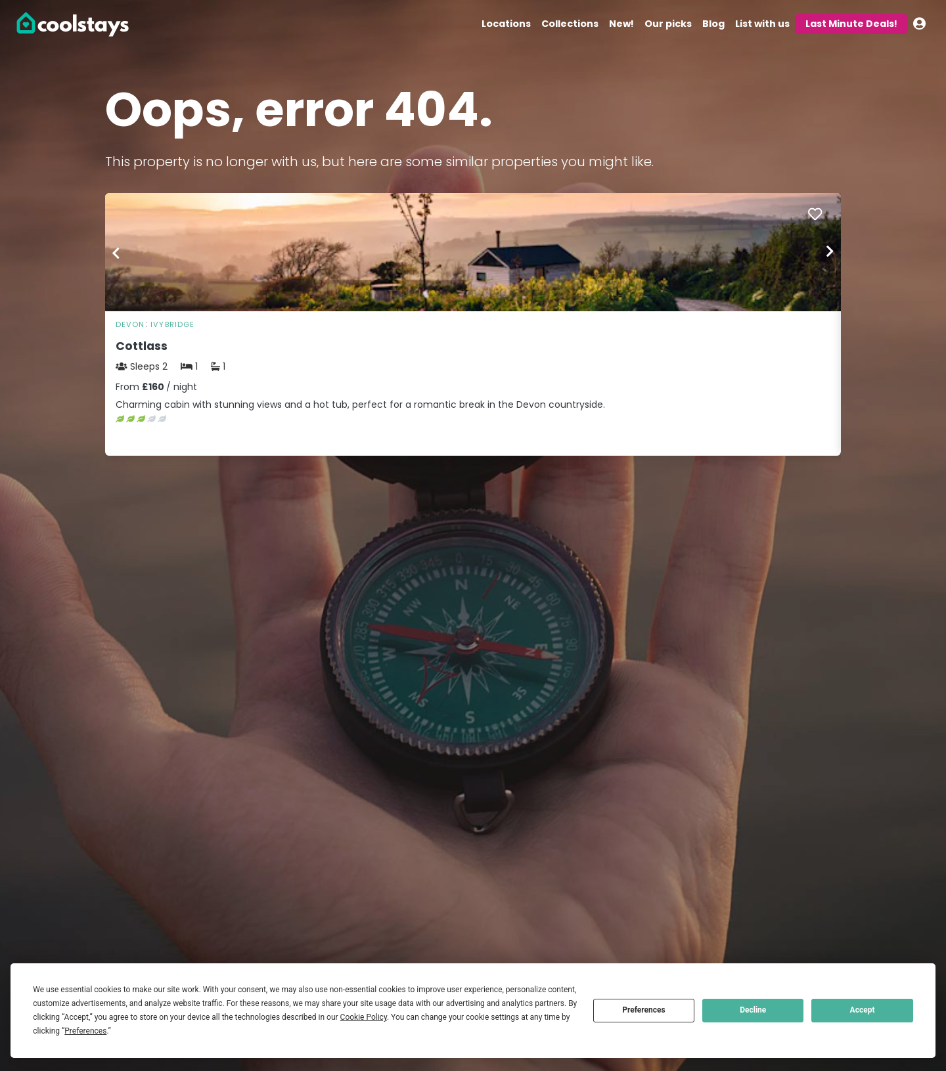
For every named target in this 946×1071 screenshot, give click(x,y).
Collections (569, 23)
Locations (506, 23)
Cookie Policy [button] (363, 1017)
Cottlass (142, 346)
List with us (762, 23)
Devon (130, 324)
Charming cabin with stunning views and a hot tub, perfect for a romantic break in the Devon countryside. (360, 404)
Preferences (643, 1010)
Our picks (668, 23)
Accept (862, 1010)
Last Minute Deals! (851, 23)
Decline (753, 1010)
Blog (713, 23)
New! (621, 23)
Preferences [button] (85, 1031)
